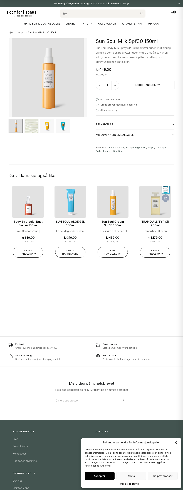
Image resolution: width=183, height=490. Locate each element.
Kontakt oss (19, 453)
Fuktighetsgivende (136, 147)
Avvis (131, 476)
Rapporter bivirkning (25, 460)
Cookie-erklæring (129, 483)
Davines (17, 480)
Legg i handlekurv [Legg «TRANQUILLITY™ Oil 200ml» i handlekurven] (155, 252)
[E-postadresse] (87, 400)
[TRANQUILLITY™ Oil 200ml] (155, 202)
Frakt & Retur (20, 446)
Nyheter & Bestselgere (42, 23)
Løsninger (161, 147)
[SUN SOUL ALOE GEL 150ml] (70, 202)
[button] (176, 442)
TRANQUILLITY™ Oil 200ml (155, 223)
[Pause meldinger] (179, 4)
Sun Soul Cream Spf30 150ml (113, 223)
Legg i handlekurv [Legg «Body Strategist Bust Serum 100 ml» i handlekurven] (28, 252)
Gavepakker (107, 23)
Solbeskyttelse (104, 151)
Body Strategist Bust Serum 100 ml (28, 223)
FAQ (15, 438)
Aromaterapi (132, 23)
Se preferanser (162, 476)
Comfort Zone (21, 487)
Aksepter (99, 476)
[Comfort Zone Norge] (21, 13)
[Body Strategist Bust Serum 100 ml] (28, 202)
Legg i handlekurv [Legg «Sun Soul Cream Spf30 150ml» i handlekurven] (113, 252)
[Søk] (98, 13)
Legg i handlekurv (147, 85)
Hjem (11, 32)
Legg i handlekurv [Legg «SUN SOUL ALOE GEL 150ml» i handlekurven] (70, 252)
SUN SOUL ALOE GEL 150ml (70, 223)
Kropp (87, 23)
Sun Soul (118, 151)
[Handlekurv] (172, 13)
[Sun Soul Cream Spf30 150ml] (112, 202)
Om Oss (153, 23)
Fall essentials (116, 147)
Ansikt (71, 23)
